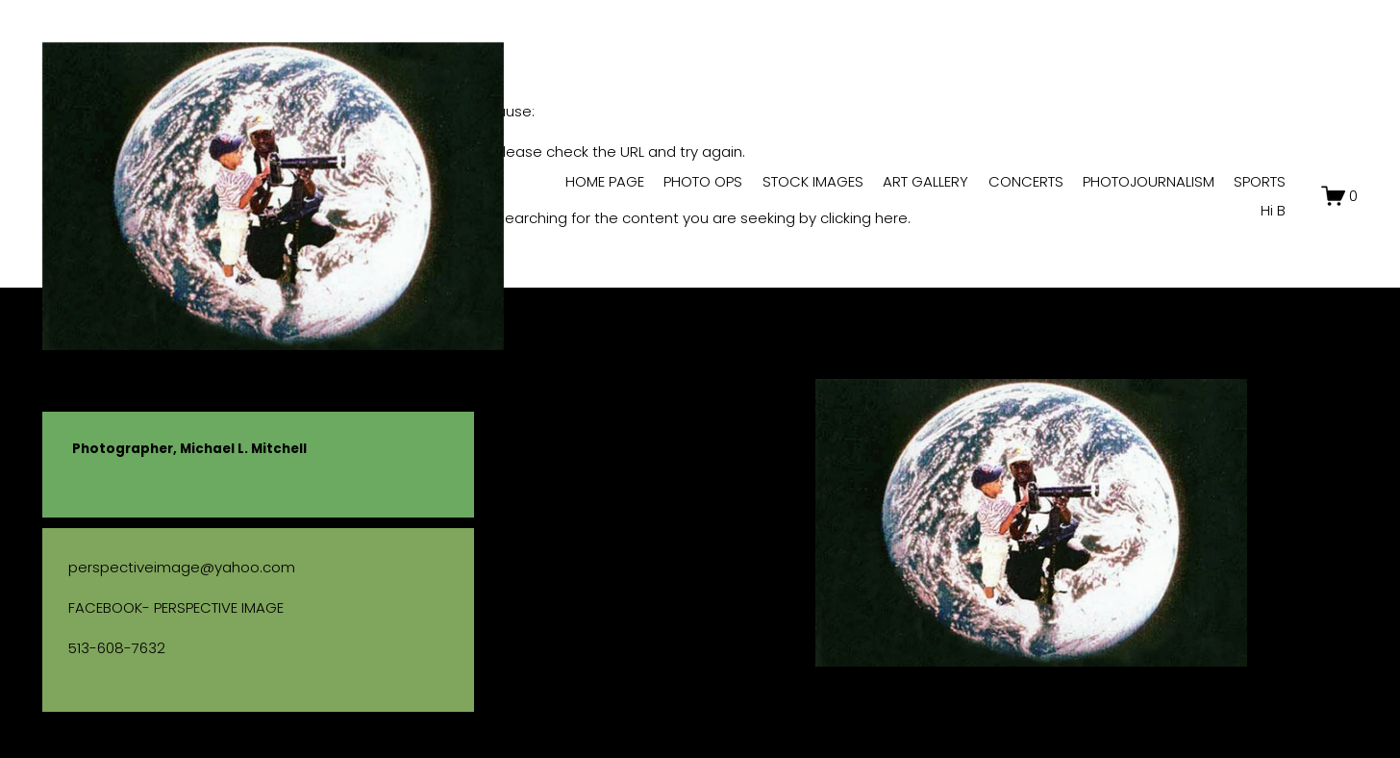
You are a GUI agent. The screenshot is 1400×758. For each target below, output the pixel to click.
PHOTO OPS (702, 181)
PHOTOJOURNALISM (1148, 181)
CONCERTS (1025, 181)
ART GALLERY (925, 181)
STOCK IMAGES (812, 181)
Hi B (1273, 210)
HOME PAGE (604, 181)
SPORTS (1260, 181)
